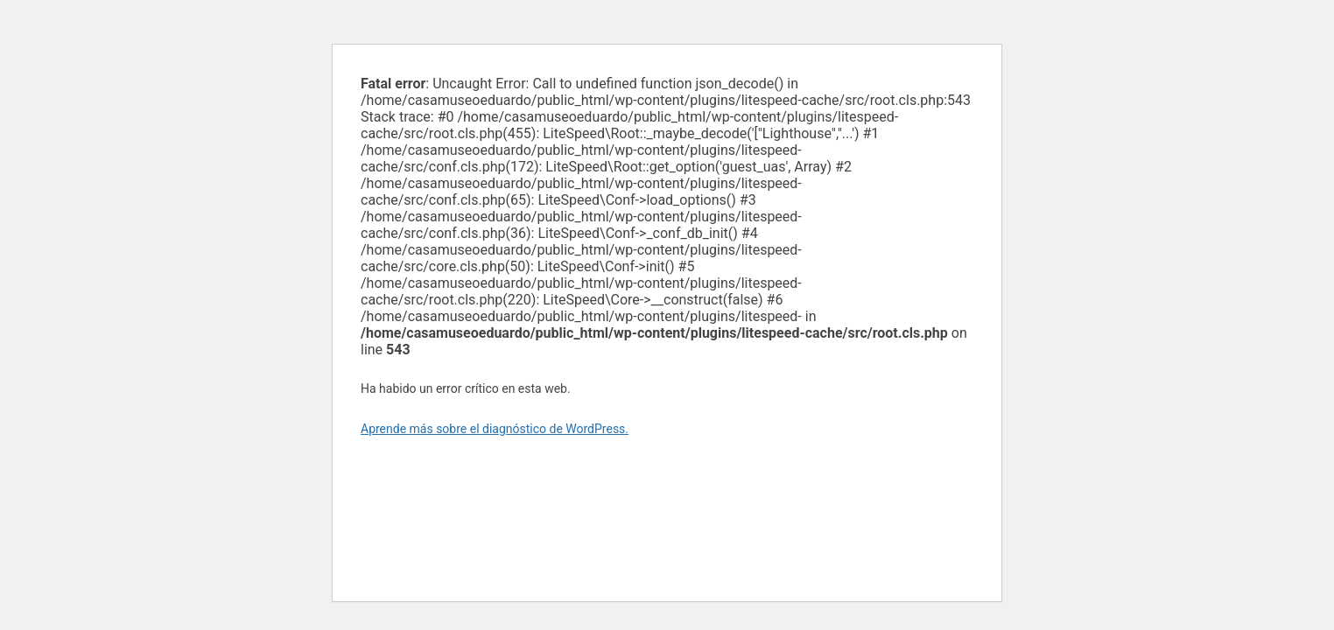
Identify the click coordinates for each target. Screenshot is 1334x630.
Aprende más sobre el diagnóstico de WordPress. (494, 429)
